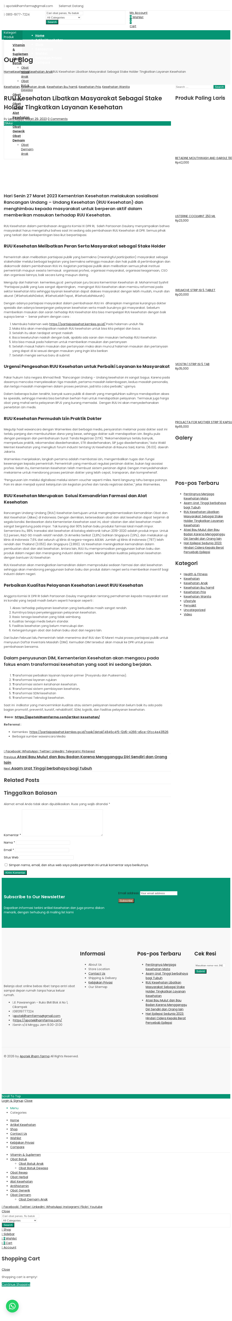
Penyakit (190, 605)
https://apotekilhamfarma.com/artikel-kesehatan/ (57, 717)
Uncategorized (194, 610)
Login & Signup (12, 1106)
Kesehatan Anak (41, 72)
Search (52, 22)
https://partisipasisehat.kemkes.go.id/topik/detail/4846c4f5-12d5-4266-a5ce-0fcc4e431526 (99, 732)
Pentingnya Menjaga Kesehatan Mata (199, 496)
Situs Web (11, 862)
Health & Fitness (196, 574)
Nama (9, 848)
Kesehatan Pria (90, 87)
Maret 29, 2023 (36, 119)
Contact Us (96, 979)
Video (188, 614)
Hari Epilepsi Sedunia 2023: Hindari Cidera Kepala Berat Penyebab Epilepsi (204, 547)
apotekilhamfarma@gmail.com (36, 1021)
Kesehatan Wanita (116, 87)
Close (28, 1106)
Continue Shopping (16, 1289)
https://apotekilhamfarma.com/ (37, 1025)
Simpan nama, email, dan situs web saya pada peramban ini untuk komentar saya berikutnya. (79, 870)
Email (9, 855)
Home (8, 72)
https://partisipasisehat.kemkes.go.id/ (77, 324)
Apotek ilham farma (35, 1061)
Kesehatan (21, 72)
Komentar (12, 840)
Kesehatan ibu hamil (62, 87)
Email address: (129, 898)
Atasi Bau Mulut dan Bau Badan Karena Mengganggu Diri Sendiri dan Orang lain (204, 534)
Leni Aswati (16, 119)
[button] (12, 1306)
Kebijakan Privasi (100, 987)
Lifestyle (190, 601)
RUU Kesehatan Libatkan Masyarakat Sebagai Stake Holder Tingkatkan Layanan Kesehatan (204, 518)
